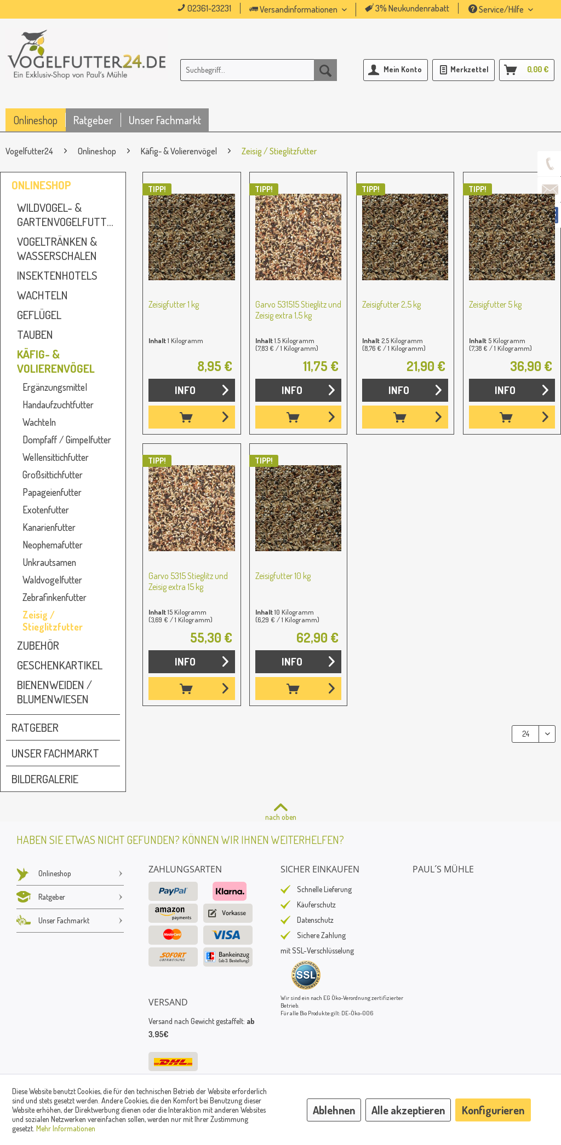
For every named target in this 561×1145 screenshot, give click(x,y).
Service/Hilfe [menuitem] (496, 9)
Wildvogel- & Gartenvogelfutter (67, 214)
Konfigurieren (493, 1110)
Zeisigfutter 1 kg (173, 304)
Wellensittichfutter (55, 457)
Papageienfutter (52, 492)
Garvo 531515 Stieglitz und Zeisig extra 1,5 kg (298, 310)
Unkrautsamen (49, 562)
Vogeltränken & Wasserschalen (57, 248)
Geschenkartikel (59, 665)
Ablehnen (334, 1110)
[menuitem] (313, 9)
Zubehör (38, 645)
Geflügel (39, 315)
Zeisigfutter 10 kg (283, 575)
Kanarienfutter (49, 527)
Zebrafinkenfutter (54, 597)
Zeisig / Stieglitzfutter (52, 621)
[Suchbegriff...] (258, 70)
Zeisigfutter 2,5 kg (391, 304)
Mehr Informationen (65, 1128)
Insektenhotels (57, 275)
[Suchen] (325, 70)
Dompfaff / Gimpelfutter (66, 439)
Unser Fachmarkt (55, 753)
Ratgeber (35, 727)
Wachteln (42, 295)
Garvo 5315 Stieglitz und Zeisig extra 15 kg (188, 581)
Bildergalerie (45, 779)
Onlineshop (41, 185)
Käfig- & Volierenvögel (56, 361)
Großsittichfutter (52, 475)
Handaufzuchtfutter (58, 404)
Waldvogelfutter (52, 580)
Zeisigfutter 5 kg (495, 304)
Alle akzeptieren (408, 1110)
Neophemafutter (52, 545)
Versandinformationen (294, 9)
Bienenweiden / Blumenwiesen (54, 692)
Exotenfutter (45, 510)
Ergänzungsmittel (54, 387)
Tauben (35, 334)
